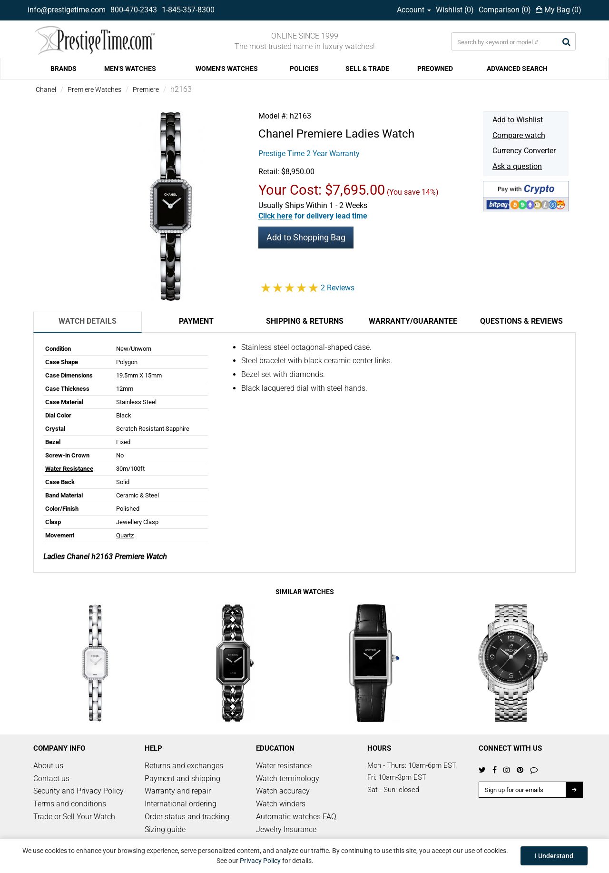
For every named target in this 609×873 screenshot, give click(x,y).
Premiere (146, 89)
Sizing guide (165, 829)
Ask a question (517, 166)
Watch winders (280, 803)
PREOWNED (435, 68)
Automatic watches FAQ (296, 816)
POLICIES (304, 68)
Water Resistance (69, 468)
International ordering (180, 803)
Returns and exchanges (184, 765)
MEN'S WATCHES (130, 68)
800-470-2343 (133, 9)
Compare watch (518, 135)
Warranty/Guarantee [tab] (413, 321)
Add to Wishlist (517, 119)
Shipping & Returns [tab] (305, 321)
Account (414, 9)
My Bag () (558, 9)
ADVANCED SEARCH (517, 68)
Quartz (125, 535)
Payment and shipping (182, 778)
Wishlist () (455, 9)
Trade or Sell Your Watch (74, 816)
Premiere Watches (94, 89)
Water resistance (284, 765)
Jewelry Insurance (286, 829)
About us (48, 765)
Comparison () (505, 9)
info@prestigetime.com (67, 9)
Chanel (46, 89)
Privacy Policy (260, 860)
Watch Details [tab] (88, 321)
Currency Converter (524, 150)
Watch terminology (287, 778)
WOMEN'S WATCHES (227, 68)
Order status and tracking (187, 816)
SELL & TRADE (367, 68)
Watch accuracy (283, 790)
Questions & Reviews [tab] (521, 321)
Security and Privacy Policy (78, 790)
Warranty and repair (178, 790)
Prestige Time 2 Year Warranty (309, 153)
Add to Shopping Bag (305, 237)
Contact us (51, 778)
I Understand (554, 856)
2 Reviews (337, 287)
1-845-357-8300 (188, 9)
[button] (312, 215)
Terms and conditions (69, 803)
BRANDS (63, 68)
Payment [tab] (196, 321)
